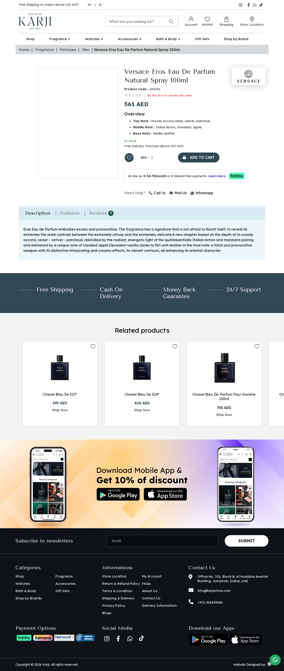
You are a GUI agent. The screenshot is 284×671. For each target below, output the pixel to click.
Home (24, 49)
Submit (246, 540)
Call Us (157, 193)
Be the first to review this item (169, 95)
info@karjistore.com (214, 591)
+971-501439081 (210, 602)
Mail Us (178, 193)
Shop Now (60, 410)
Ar (100, 5)
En (89, 5)
